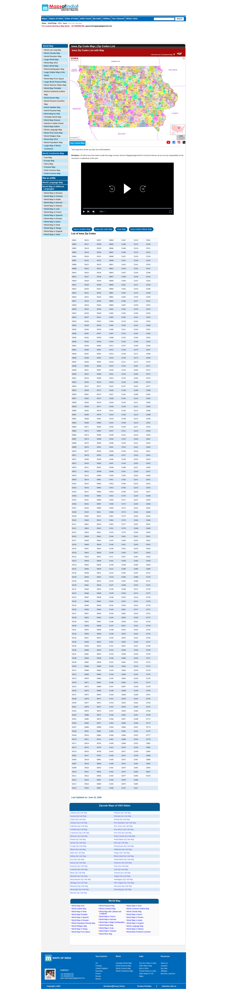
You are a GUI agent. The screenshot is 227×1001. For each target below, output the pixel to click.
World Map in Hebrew (53, 206)
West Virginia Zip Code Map (124, 883)
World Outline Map (79, 909)
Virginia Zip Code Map (122, 876)
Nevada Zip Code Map (122, 819)
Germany (98, 971)
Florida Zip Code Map (78, 839)
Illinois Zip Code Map (78, 849)
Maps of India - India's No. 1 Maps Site (45, 7)
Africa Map (48, 164)
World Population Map (53, 142)
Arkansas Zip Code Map (78, 823)
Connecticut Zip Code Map (79, 833)
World (118, 956)
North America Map (52, 170)
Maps (44, 18)
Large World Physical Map (55, 82)
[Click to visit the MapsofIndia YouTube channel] (168, 143)
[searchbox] (164, 18)
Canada (98, 966)
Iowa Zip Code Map (77, 859)
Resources (165, 956)
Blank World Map (51, 66)
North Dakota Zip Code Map (124, 839)
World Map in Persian (53, 218)
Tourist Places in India (147, 971)
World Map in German (53, 202)
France (98, 974)
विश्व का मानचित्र (48, 178)
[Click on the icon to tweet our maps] (184, 143)
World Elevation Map (53, 56)
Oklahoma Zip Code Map (123, 849)
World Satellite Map (52, 107)
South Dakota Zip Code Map (124, 859)
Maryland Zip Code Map (79, 876)
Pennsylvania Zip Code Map (124, 846)
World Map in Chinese (53, 196)
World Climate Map (52, 53)
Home (44, 23)
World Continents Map (53, 153)
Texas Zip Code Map (121, 866)
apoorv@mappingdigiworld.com (99, 26)
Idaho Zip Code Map (77, 853)
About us (164, 963)
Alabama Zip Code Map (78, 813)
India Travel (85, 18)
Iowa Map (121, 229)
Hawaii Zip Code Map (78, 843)
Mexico (98, 979)
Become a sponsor (168, 974)
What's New (131, 18)
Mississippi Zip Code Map (79, 889)
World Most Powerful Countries (139, 932)
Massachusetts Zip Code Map (80, 879)
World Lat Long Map (52, 50)
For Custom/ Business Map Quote (56, 26)
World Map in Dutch (52, 222)
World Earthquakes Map (54, 69)
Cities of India (71, 18)
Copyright (51, 986)
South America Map (52, 173)
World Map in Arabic (52, 199)
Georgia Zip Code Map (78, 846)
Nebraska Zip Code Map (122, 816)
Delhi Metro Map (145, 966)
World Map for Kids (52, 114)
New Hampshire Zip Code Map (125, 823)
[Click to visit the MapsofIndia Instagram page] (178, 143)
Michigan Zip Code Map (78, 883)
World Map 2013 (51, 139)
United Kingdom (101, 968)
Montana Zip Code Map (122, 813)
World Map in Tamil (52, 234)
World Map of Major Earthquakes (112, 922)
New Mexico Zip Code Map (123, 829)
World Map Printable (52, 88)
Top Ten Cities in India (147, 963)
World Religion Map (52, 136)
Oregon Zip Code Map (122, 853)
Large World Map (51, 59)
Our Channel (118, 18)
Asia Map (48, 157)
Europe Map (49, 161)
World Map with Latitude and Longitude (110, 913)
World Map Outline (52, 126)
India (141, 956)
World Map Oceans (52, 120)
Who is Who (144, 968)
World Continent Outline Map (138, 909)
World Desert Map (51, 98)
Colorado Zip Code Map (78, 829)
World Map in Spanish (53, 215)
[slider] (127, 208)
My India (97, 18)
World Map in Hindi (52, 225)
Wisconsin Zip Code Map (123, 886)
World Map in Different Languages (53, 187)
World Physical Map (52, 110)
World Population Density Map (83, 923)
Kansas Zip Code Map (78, 863)
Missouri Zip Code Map (78, 893)
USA (60, 23)
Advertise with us (169, 986)
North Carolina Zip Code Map (124, 836)
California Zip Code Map (79, 826)
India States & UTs (146, 974)
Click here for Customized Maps (162, 54)
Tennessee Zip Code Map (123, 863)
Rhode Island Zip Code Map (124, 856)
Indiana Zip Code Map (78, 856)
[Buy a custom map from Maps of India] (77, 145)
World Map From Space (54, 79)
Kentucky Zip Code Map (79, 866)
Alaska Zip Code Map (78, 819)
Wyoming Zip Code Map (122, 889)
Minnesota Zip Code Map (79, 886)
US (96, 963)
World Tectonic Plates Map (55, 85)
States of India (56, 18)
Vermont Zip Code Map (122, 873)
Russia (98, 976)
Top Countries (101, 956)
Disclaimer (108, 986)
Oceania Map (49, 167)
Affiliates (164, 971)
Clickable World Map (52, 117)
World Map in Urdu (52, 209)
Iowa (65, 23)
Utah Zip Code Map (121, 869)
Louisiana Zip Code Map (79, 869)
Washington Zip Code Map (123, 879)
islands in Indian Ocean (54, 123)
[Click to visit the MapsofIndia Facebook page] (173, 143)
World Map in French (53, 212)
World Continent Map (107, 909)
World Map (52, 23)
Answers (164, 966)
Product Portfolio (144, 986)
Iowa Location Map (82, 229)
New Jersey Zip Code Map (123, 826)
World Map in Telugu (52, 228)
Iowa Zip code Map (103, 229)
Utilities (106, 18)
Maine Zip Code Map (77, 873)
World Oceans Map (123, 968)
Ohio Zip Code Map (121, 843)
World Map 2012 (51, 63)
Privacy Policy (119, 986)
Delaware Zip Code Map (78, 836)
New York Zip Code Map (123, 833)
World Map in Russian (53, 193)
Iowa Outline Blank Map (141, 229)
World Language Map (53, 130)
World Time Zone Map (53, 133)
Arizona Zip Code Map (78, 816)
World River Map (105, 934)
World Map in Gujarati (53, 231)
